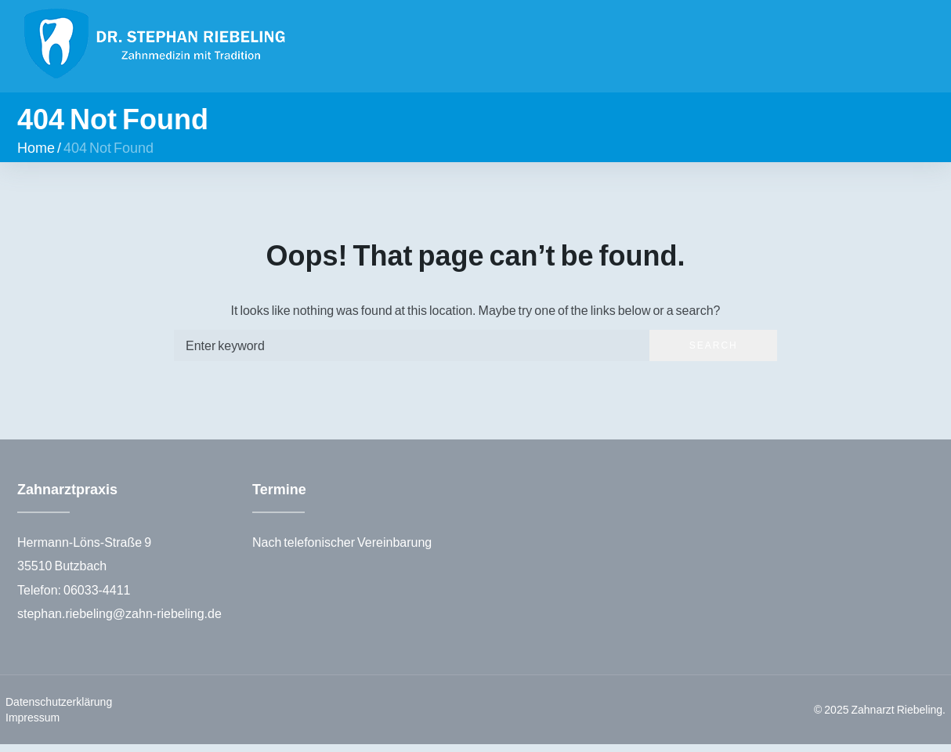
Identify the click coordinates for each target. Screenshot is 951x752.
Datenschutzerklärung (58, 709)
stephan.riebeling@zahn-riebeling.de (119, 620)
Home (36, 154)
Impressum (32, 725)
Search (713, 352)
